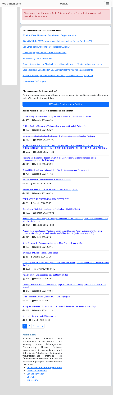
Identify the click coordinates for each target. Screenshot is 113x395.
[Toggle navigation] (107, 3)
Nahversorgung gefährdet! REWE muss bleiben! (44, 53)
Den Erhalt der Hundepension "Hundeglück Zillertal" (46, 47)
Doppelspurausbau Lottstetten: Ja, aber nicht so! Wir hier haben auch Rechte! (57, 70)
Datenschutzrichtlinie (37, 370)
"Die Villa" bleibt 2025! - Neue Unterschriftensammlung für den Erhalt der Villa (57, 41)
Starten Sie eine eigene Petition (65, 104)
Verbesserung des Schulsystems (37, 58)
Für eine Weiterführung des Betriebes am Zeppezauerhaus (49, 35)
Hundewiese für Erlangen (34, 81)
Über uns (31, 376)
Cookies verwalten (35, 373)
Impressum (32, 380)
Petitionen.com (11, 3)
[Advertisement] (9, 46)
